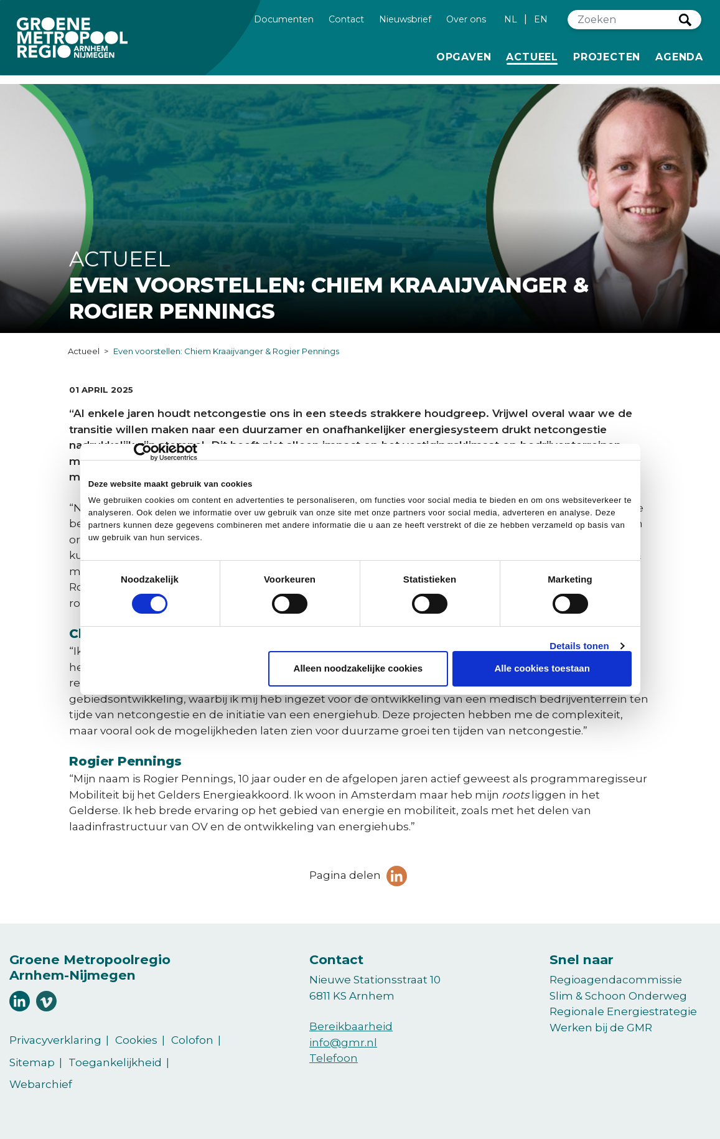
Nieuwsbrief (405, 18)
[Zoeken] (623, 20)
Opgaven (464, 56)
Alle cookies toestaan (541, 668)
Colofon (192, 1040)
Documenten (284, 18)
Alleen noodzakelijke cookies (358, 668)
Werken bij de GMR (600, 1027)
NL (510, 19)
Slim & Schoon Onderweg (618, 996)
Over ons (466, 18)
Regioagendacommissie (615, 979)
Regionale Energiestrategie (623, 1011)
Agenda (679, 57)
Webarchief (40, 1084)
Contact (346, 18)
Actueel (534, 56)
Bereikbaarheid (351, 1026)
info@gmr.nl (343, 1042)
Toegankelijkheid (115, 1062)
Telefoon (333, 1058)
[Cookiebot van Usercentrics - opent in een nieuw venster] (142, 452)
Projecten (606, 56)
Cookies (136, 1040)
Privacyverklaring (55, 1040)
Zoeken (685, 20)
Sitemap (32, 1062)
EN (541, 19)
